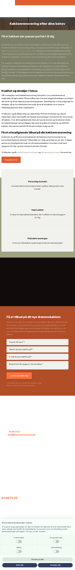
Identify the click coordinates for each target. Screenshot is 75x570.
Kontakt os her (11, 160)
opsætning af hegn (50, 152)
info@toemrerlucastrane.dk (22, 435)
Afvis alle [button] (19, 565)
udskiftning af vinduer (27, 152)
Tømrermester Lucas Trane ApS (20, 51)
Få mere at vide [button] (37, 559)
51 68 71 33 (14, 431)
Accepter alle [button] (55, 565)
